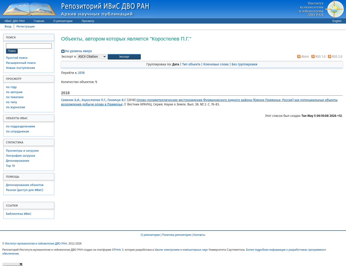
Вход (8, 26)
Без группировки (244, 64)
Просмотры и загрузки (22, 151)
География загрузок (20, 156)
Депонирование (17, 161)
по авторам (14, 92)
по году (11, 87)
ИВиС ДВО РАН (15, 21)
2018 (81, 73)
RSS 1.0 (318, 57)
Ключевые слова (216, 64)
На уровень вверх (78, 51)
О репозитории (62, 21)
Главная (39, 21)
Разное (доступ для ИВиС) (24, 190)
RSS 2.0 (334, 57)
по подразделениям (20, 126)
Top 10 (10, 166)
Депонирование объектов (24, 185)
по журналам (15, 107)
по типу (11, 102)
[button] (124, 57)
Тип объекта (191, 64)
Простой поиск (16, 58)
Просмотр (88, 21)
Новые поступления (20, 68)
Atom (302, 57)
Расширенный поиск (21, 63)
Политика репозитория (176, 234)
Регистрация (25, 26)
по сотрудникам (17, 131)
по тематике (15, 97)
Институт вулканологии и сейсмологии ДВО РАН (36, 243)
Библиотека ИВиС (18, 214)
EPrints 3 (117, 249)
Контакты (199, 234)
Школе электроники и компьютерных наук (181, 249)
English (336, 21)
